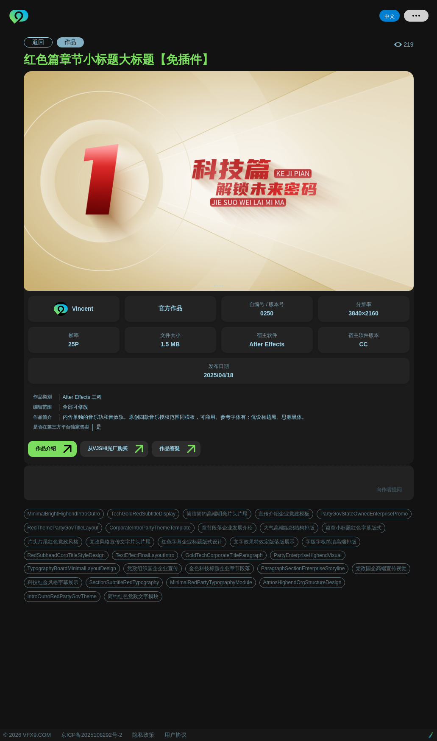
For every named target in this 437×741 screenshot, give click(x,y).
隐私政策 (143, 735)
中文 (389, 16)
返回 (38, 42)
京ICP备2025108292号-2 (91, 735)
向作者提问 (389, 490)
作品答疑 (179, 449)
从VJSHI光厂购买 (118, 449)
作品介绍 (55, 449)
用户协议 (175, 735)
